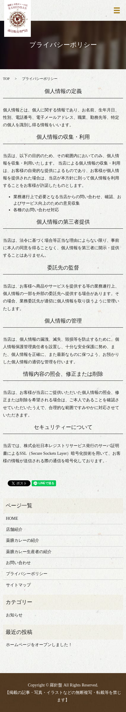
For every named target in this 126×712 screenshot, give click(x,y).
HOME (12, 518)
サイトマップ (18, 585)
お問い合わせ (18, 563)
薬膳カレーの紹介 (22, 540)
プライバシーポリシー (26, 574)
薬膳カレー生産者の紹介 (29, 552)
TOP (6, 79)
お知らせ (14, 615)
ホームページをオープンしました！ (39, 644)
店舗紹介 (14, 529)
